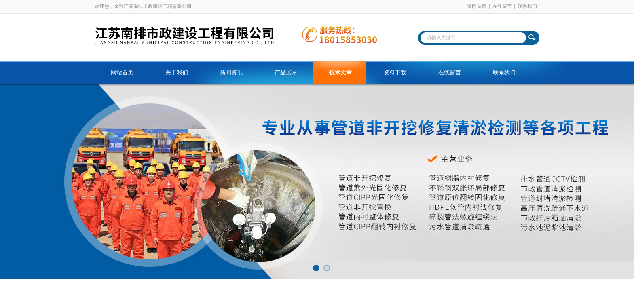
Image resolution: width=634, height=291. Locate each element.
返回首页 (476, 6)
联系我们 (527, 6)
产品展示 (286, 73)
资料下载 (395, 73)
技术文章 (340, 73)
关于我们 (176, 73)
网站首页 (122, 73)
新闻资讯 (231, 73)
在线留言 (502, 6)
